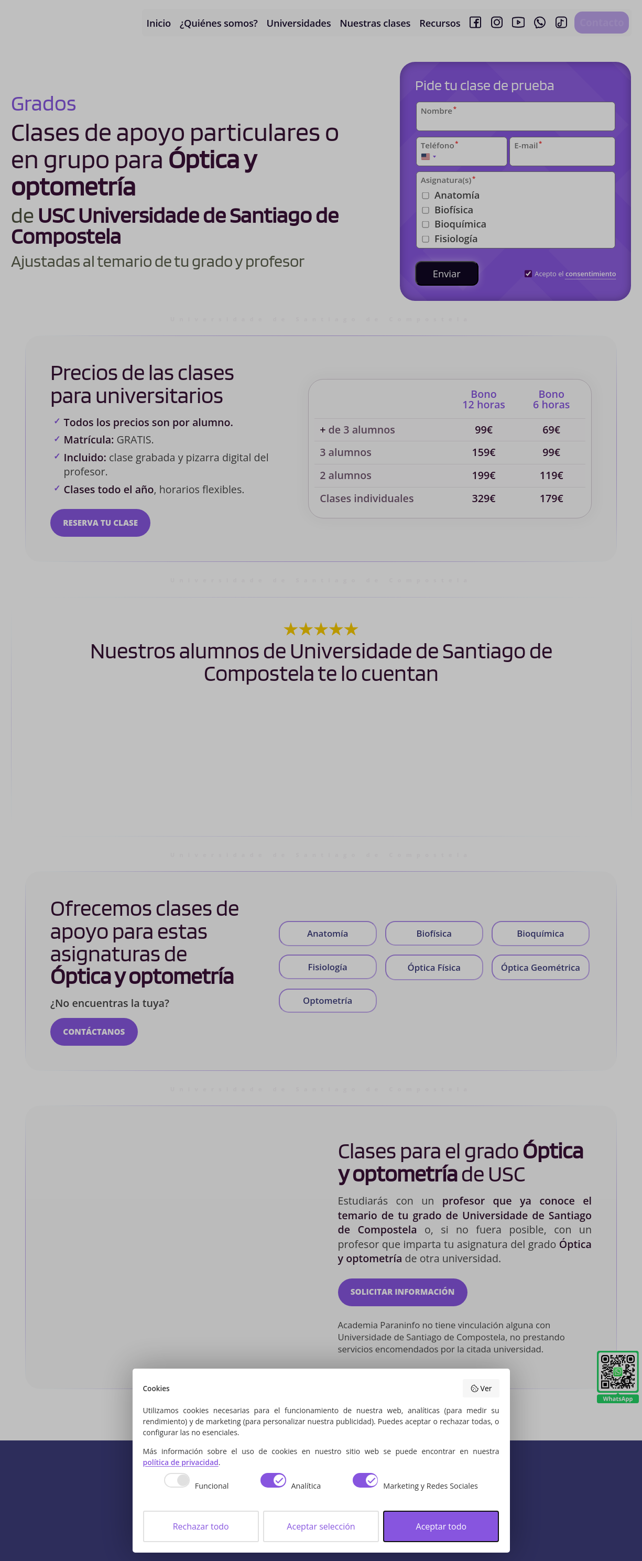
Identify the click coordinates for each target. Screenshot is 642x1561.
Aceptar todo (441, 1526)
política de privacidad (181, 1462)
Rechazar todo (201, 1526)
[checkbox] (190, 1487)
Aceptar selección (321, 1526)
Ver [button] (481, 1388)
